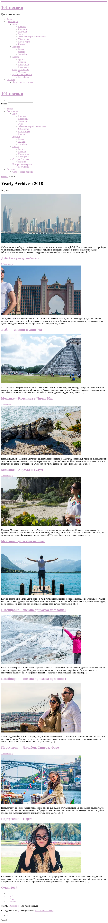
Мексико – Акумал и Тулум (22, 469)
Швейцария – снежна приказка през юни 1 (33, 678)
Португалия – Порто (16, 819)
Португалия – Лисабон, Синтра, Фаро (30, 747)
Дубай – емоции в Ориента (21, 329)
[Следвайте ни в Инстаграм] (7, 915)
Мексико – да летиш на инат (23, 541)
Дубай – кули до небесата (20, 258)
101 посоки (13, 906)
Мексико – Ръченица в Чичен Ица (27, 398)
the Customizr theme (44, 910)
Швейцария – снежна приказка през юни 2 (33, 610)
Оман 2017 (9, 887)
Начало (4, 176)
